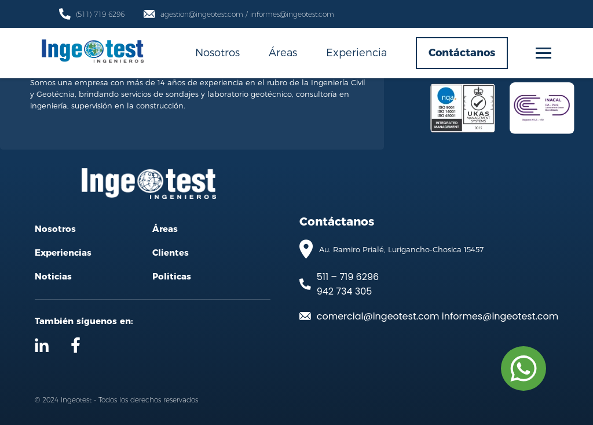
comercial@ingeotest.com (378, 316)
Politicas (171, 276)
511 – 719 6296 (348, 277)
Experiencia (356, 52)
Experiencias (63, 252)
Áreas (283, 52)
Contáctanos (462, 52)
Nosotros (217, 52)
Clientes (170, 252)
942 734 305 (344, 291)
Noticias (53, 276)
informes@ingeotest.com (500, 316)
